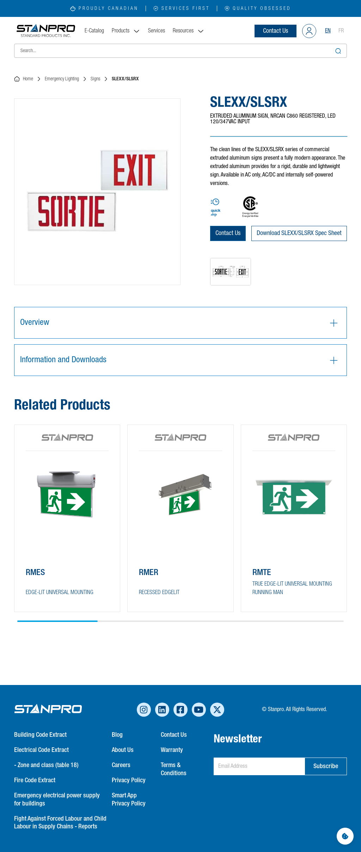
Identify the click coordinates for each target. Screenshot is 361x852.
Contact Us (275, 31)
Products (126, 31)
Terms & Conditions (173, 769)
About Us (123, 750)
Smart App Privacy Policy (129, 800)
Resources (188, 31)
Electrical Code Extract (41, 750)
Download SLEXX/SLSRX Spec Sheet (299, 233)
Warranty (172, 750)
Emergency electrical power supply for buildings (57, 800)
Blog (117, 735)
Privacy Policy (129, 780)
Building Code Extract (40, 735)
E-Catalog (94, 31)
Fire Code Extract (34, 780)
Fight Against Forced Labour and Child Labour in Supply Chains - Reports (60, 823)
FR (341, 31)
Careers (121, 765)
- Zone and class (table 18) (46, 765)
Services (156, 31)
